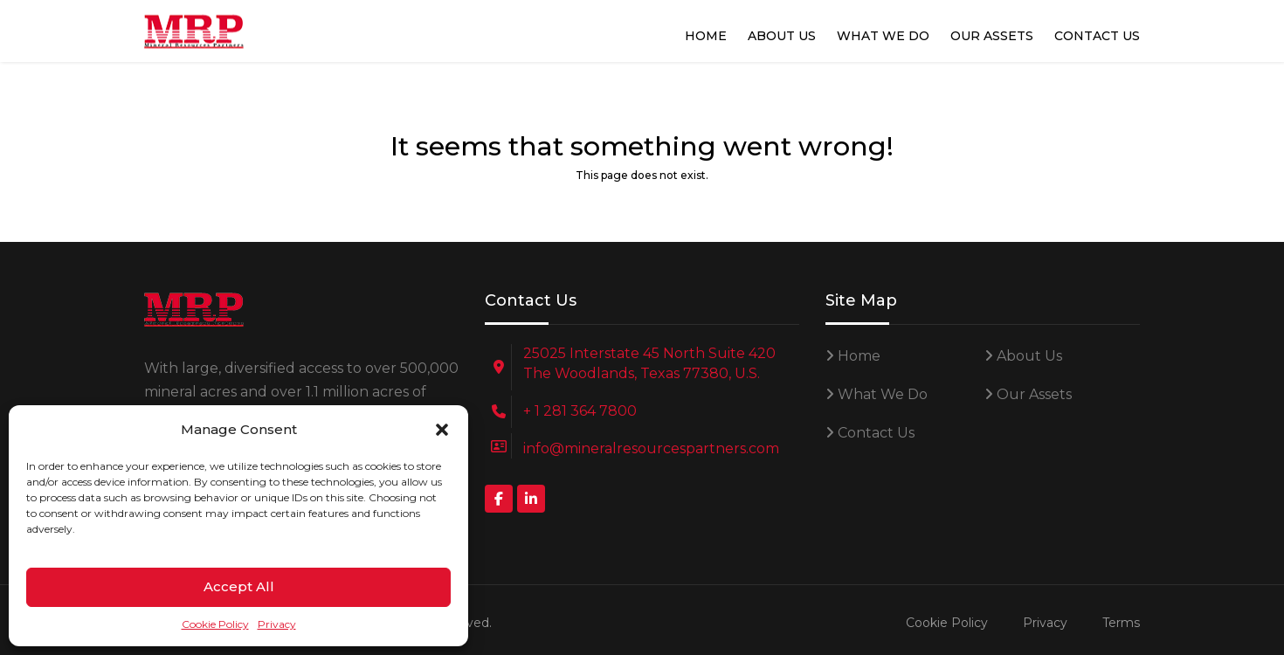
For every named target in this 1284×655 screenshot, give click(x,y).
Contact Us (1097, 36)
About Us (782, 36)
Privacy (277, 624)
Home (706, 36)
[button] (442, 429)
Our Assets (991, 36)
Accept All (239, 586)
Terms (1121, 623)
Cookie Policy (215, 624)
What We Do (883, 36)
